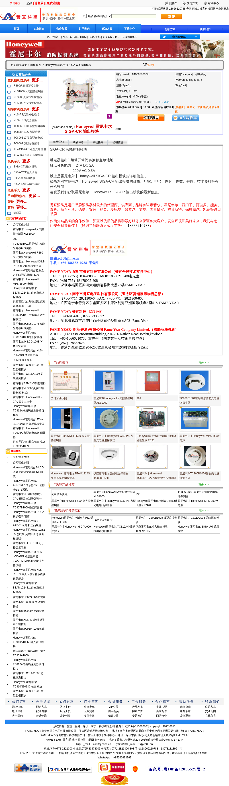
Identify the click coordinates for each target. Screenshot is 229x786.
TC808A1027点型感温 (27, 131)
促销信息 (117, 142)
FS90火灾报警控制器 (26, 85)
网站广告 (137, 711)
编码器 (18, 212)
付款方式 (170, 29)
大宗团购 (17, 715)
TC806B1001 (129, 36)
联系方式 (210, 706)
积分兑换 (113, 715)
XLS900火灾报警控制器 (28, 97)
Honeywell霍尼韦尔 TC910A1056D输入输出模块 (28, 642)
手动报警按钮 (17, 196)
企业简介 (39, 28)
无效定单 (89, 711)
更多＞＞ (203, 362)
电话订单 (17, 711)
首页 (16, 28)
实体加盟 (161, 706)
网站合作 (161, 715)
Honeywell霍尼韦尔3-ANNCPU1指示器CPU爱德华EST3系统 (29, 485)
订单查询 (84, 28)
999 (15, 238)
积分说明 (164, 102)
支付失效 (89, 715)
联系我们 (205, 29)
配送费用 (41, 711)
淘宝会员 (113, 711)
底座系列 (14, 190)
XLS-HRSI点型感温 (25, 120)
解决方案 (107, 28)
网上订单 (17, 706)
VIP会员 (113, 706)
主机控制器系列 (18, 80)
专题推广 (137, 715)
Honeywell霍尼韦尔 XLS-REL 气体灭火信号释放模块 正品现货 (29, 574)
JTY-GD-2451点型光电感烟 (30, 149)
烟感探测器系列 (18, 109)
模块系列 (35, 65)
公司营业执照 (21, 224)
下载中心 (129, 28)
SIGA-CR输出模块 (24, 178)
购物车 (173, 3)
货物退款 (185, 715)
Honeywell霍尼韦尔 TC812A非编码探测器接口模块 (28, 411)
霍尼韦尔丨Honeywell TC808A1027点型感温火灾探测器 (29, 315)
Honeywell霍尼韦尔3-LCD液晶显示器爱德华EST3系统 (28, 472)
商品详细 (58, 141)
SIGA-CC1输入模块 (25, 172)
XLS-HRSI (80, 36)
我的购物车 (179, 36)
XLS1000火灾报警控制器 (28, 91)
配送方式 (41, 706)
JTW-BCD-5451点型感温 (28, 155)
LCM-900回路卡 (22, 360)
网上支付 (65, 706)
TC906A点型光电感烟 (26, 143)
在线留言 (210, 715)
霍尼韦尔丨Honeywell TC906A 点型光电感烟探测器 (29, 433)
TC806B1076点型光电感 (28, 137)
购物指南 (98, 142)
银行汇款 (65, 711)
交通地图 (210, 711)
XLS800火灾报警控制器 (28, 103)
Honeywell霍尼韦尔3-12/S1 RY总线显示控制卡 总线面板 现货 (29, 534)
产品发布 (137, 706)
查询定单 (89, 706)
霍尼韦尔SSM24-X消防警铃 (29, 383)
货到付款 (65, 715)
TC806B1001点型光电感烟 (29, 126)
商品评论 (78, 142)
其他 (11, 207)
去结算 (151, 65)
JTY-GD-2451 (111, 36)
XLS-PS (67, 36)
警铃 (11, 202)
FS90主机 (94, 36)
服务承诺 (185, 711)
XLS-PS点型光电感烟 (26, 114)
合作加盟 (61, 28)
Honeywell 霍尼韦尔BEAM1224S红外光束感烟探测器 (28, 293)
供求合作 (161, 711)
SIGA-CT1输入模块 (25, 166)
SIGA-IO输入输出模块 (27, 183)
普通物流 (41, 715)
